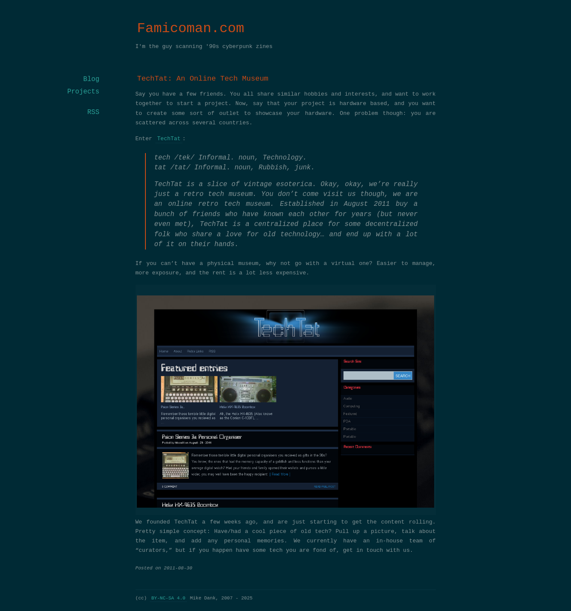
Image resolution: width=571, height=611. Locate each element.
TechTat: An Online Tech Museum (203, 79)
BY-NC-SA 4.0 (168, 598)
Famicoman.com (191, 28)
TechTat (169, 139)
